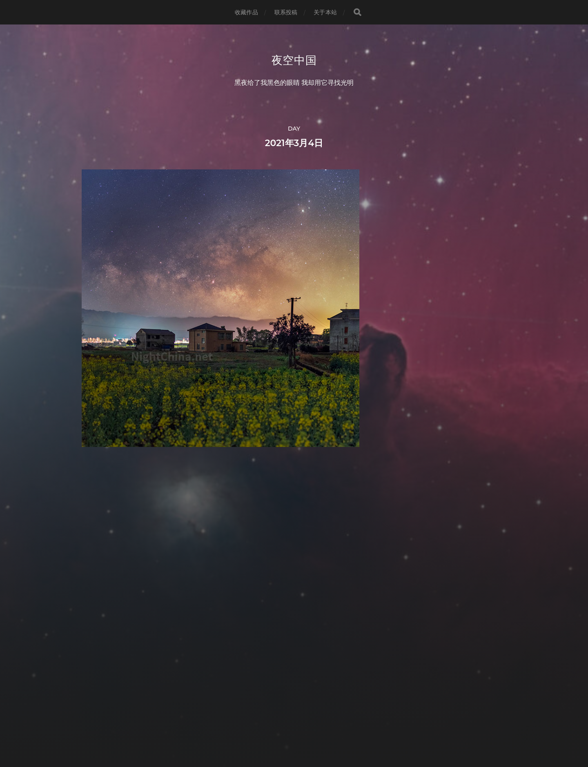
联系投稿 (286, 12)
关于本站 (325, 12)
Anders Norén (309, 731)
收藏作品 (246, 12)
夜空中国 (294, 60)
